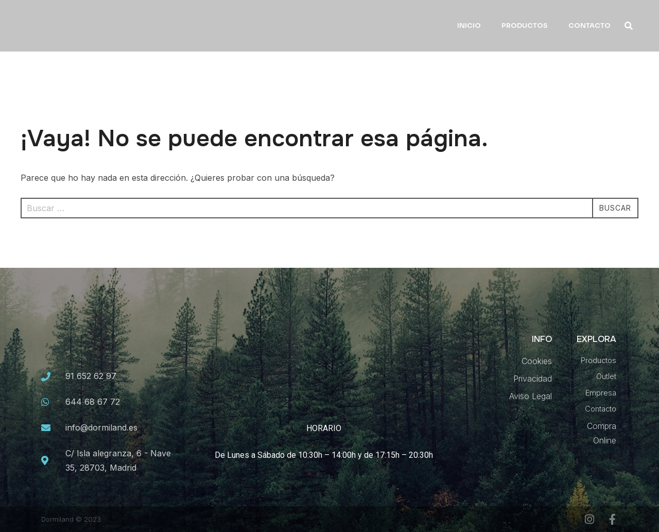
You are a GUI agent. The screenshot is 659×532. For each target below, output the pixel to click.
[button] (628, 26)
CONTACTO (589, 25)
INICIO (469, 25)
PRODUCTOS (524, 25)
